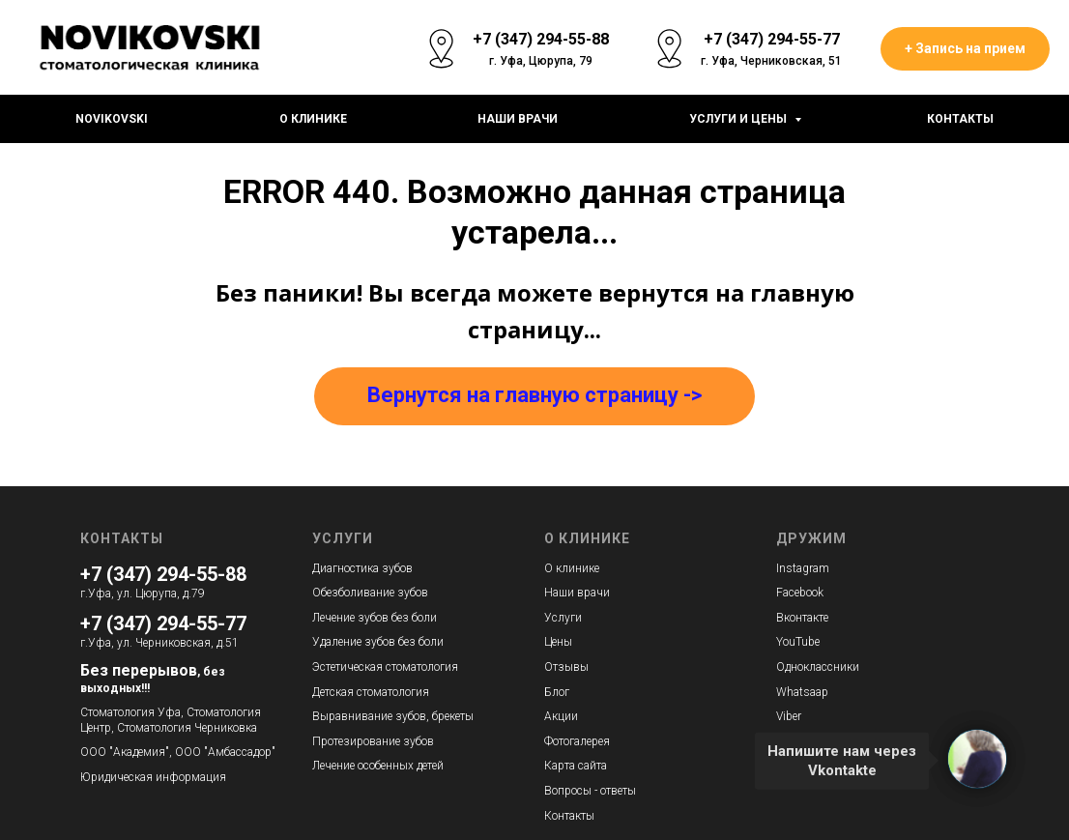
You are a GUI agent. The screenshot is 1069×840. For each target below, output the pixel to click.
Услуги (563, 617)
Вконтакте (802, 617)
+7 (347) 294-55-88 (163, 574)
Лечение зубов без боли (374, 617)
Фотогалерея (577, 741)
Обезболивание (353, 592)
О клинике (313, 119)
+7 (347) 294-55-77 (163, 623)
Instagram (802, 568)
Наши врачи (517, 119)
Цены (558, 642)
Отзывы (566, 667)
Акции (561, 716)
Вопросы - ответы (590, 790)
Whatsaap (802, 692)
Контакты (960, 119)
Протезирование (356, 741)
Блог (556, 692)
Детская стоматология (370, 692)
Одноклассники (817, 667)
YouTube (798, 642)
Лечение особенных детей (378, 765)
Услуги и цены (739, 119)
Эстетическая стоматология (385, 667)
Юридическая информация (153, 777)
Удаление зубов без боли (378, 642)
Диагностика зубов (362, 568)
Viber (788, 716)
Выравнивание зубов (369, 716)
